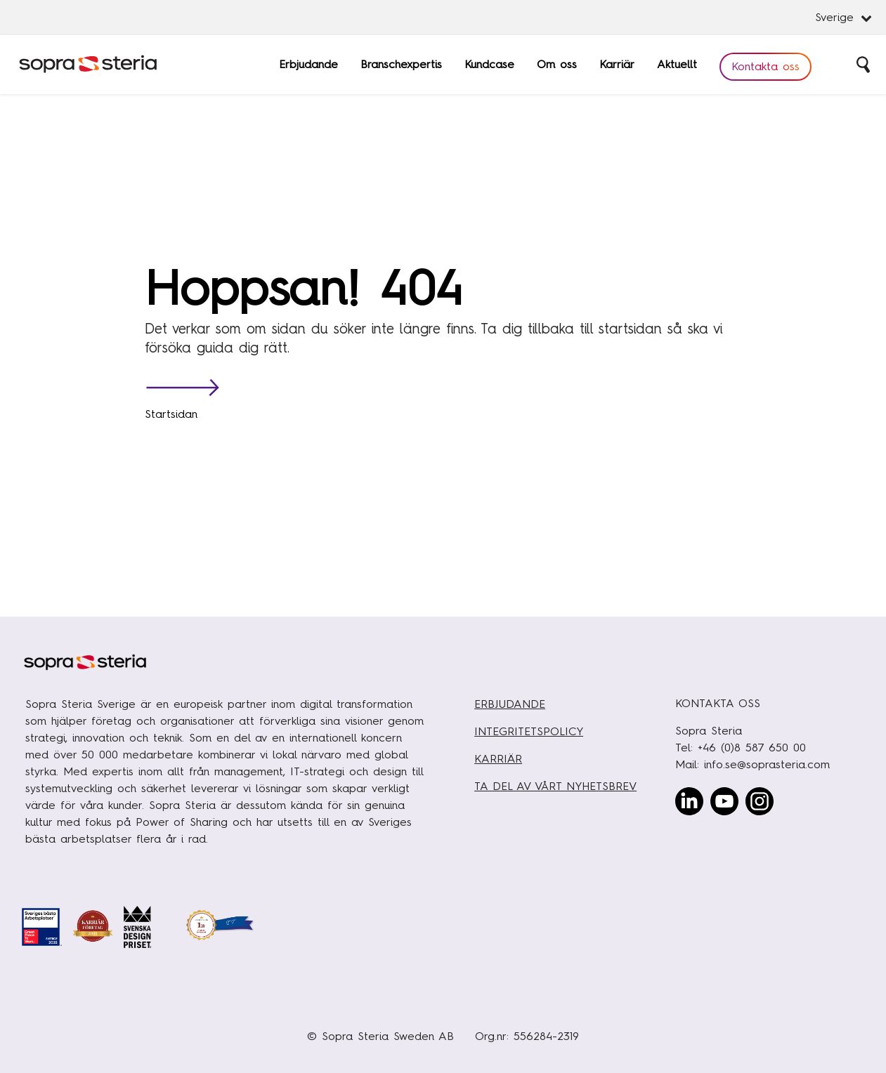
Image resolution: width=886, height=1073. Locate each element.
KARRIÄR (498, 758)
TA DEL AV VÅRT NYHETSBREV (555, 786)
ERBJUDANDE (509, 704)
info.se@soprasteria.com (767, 764)
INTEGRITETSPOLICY (528, 731)
